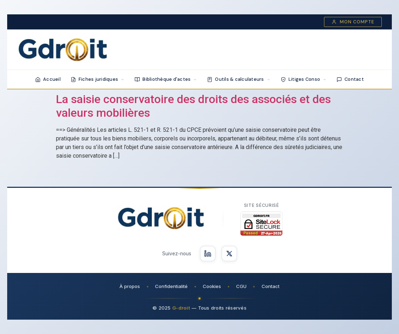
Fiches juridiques (98, 79)
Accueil (48, 79)
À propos (129, 286)
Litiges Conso (304, 79)
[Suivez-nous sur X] (229, 253)
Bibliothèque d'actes (166, 79)
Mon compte (353, 22)
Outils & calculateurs (238, 79)
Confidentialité (171, 286)
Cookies (212, 286)
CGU (241, 286)
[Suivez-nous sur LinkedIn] (208, 253)
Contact (350, 79)
